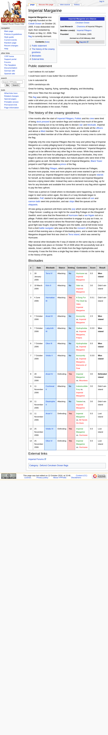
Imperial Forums (36, 459)
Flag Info (82, 42)
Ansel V (49, 414)
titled (43, 131)
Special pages (10, 99)
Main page (8, 31)
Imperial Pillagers (84, 30)
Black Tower (96, 161)
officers (99, 128)
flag (30, 36)
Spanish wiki (9, 74)
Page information (11, 108)
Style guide (9, 37)
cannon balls (34, 201)
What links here (10, 93)
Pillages (53, 168)
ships (71, 201)
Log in (102, 1)
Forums (7, 62)
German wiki (9, 71)
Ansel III (49, 316)
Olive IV (49, 441)
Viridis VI (49, 429)
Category (33, 465)
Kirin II (48, 285)
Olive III (49, 343)
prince (63, 164)
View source (65, 5)
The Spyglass (10, 65)
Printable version (11, 102)
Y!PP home (9, 56)
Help (6, 49)
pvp (73, 209)
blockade (92, 125)
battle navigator (46, 228)
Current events (10, 40)
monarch (81, 228)
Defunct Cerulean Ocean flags (54, 465)
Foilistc (78, 118)
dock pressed (42, 122)
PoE (42, 198)
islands (100, 175)
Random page (10, 43)
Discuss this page (46, 5)
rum (92, 198)
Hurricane (73, 215)
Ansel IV (49, 374)
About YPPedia (59, 478)
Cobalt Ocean (34, 23)
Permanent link (10, 105)
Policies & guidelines (13, 34)
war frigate (89, 215)
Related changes (11, 96)
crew (92, 118)
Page (32, 5)
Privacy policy (42, 478)
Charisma (81, 26)
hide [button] (47, 42)
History (77, 5)
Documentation (10, 68)
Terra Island (73, 234)
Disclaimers (76, 478)
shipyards (32, 204)
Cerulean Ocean (82, 23)
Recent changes (11, 46)
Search (4, 78)
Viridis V (49, 356)
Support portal (10, 59)
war (81, 125)
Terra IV (49, 273)
